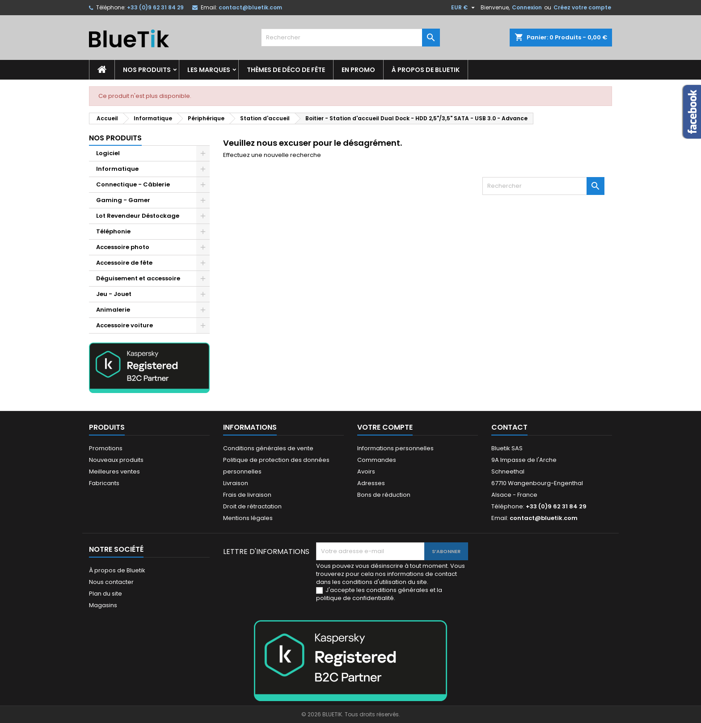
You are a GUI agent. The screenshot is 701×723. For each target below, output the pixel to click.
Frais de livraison (247, 494)
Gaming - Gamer (123, 200)
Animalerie (113, 309)
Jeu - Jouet (113, 294)
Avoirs (366, 471)
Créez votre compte (582, 7)
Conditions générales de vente (268, 448)
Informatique (117, 169)
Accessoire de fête (124, 262)
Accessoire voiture (124, 325)
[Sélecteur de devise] (464, 7)
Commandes (376, 460)
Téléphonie (113, 231)
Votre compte (385, 427)
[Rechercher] (350, 38)
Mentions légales (248, 518)
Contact (509, 427)
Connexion (527, 7)
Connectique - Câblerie (133, 184)
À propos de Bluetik (426, 69)
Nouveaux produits (116, 460)
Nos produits (147, 69)
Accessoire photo (122, 247)
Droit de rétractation (252, 506)
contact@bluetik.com (250, 7)
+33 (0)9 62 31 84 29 (155, 7)
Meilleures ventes (114, 471)
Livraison (235, 483)
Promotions (105, 448)
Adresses (371, 483)
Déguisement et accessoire (138, 278)
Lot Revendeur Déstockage (137, 215)
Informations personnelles (395, 448)
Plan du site (105, 593)
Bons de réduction (383, 494)
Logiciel (108, 153)
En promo (358, 69)
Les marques (208, 69)
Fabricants (104, 483)
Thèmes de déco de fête (286, 69)
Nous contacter (111, 582)
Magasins (103, 605)
